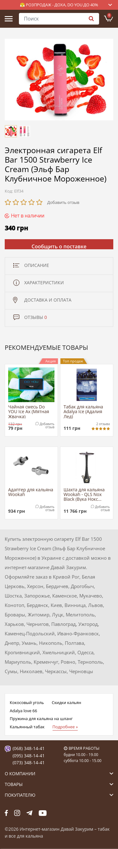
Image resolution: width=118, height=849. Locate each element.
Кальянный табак (27, 727)
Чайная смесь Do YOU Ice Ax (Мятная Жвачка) (28, 411)
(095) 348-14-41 (29, 756)
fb (6, 813)
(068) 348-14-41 (29, 748)
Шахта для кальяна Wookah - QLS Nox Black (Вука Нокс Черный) (84, 494)
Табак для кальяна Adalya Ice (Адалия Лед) (83, 411)
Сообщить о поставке (59, 246)
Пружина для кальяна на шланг (41, 718)
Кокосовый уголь (27, 702)
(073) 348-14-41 (29, 762)
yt (43, 813)
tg (29, 813)
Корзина (109, 15)
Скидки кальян (66, 702)
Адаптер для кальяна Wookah (30, 492)
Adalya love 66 (23, 710)
